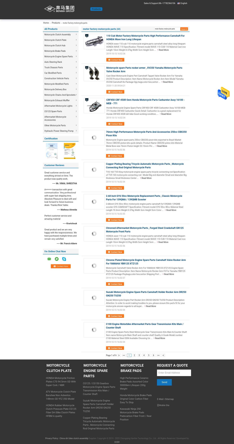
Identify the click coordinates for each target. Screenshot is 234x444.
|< (119, 355)
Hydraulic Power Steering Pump (58, 131)
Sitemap (169, 399)
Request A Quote (138, 9)
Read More (164, 50)
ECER (117, 442)
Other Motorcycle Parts (55, 125)
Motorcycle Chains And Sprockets (60, 95)
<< (124, 355)
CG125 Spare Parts (53, 111)
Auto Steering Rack (53, 62)
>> (158, 355)
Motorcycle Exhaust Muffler (57, 100)
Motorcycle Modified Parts (56, 84)
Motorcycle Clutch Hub (54, 45)
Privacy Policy (51, 438)
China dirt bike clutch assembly (74, 438)
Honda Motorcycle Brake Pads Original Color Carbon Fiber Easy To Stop (136, 399)
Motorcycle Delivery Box (55, 89)
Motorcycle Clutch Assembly (57, 34)
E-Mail (160, 399)
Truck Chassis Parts (53, 67)
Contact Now (116, 60)
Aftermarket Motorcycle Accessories (55, 118)
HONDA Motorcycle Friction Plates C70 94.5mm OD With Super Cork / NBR (61, 382)
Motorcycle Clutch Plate (55, 40)
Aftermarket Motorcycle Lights (58, 106)
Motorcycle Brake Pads (55, 51)
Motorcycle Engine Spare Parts (58, 56)
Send (164, 382)
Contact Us (121, 9)
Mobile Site (163, 405)
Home (86, 9)
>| (163, 355)
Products (96, 9)
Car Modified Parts (53, 73)
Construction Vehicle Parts (56, 78)
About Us (108, 9)
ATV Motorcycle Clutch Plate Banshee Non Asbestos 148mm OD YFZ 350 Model (61, 395)
